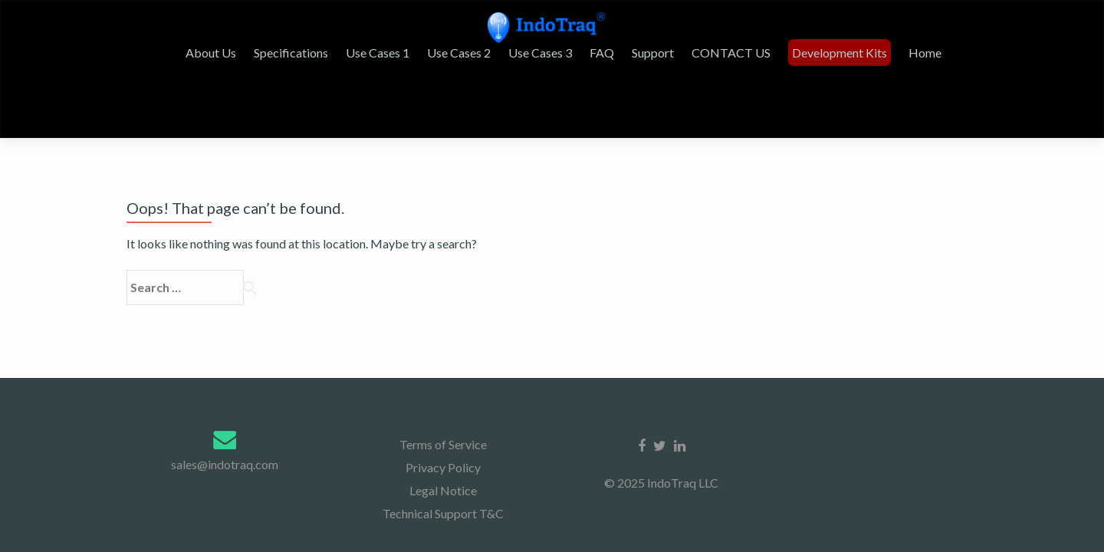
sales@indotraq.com (224, 315)
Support (707, 68)
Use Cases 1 (441, 68)
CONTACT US (783, 68)
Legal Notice (443, 341)
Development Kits (889, 68)
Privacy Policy (443, 318)
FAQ (658, 68)
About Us (279, 68)
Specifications (357, 68)
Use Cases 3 (599, 68)
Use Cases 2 (520, 68)
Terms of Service (443, 295)
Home (972, 68)
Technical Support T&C (443, 364)
